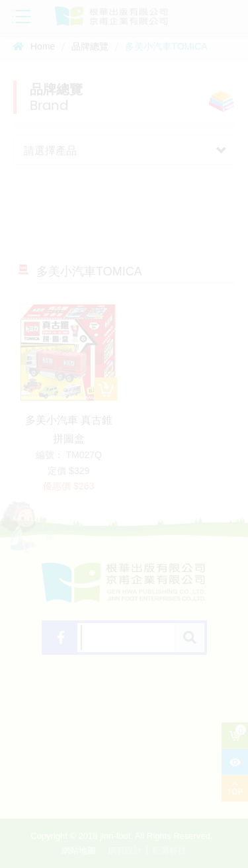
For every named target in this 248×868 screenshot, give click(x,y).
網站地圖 (79, 850)
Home (34, 46)
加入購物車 (105, 389)
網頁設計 (125, 850)
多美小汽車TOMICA (166, 46)
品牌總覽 (89, 46)
